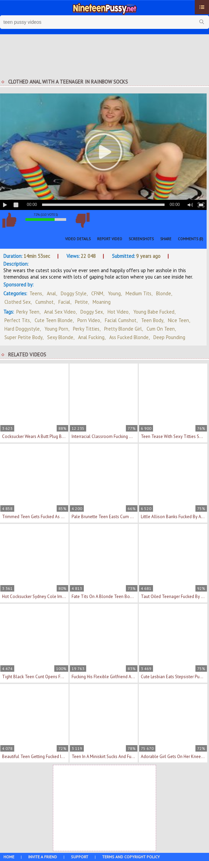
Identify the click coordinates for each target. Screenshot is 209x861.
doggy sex (91, 312)
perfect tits (17, 320)
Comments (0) (190, 238)
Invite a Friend (42, 856)
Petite (81, 302)
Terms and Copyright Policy (131, 856)
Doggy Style (74, 293)
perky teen (27, 312)
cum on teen (161, 329)
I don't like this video (82, 220)
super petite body (23, 337)
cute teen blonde (54, 320)
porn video (88, 320)
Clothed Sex (17, 302)
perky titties (86, 329)
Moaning (102, 302)
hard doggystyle (22, 329)
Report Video (109, 238)
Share (165, 238)
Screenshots (141, 238)
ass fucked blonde (129, 337)
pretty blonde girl (123, 329)
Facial (64, 302)
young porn (56, 329)
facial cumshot (120, 320)
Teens (36, 293)
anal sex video (60, 312)
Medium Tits (138, 293)
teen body (152, 320)
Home (8, 856)
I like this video (9, 220)
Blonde (163, 293)
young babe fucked (153, 312)
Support (79, 856)
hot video (118, 312)
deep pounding (169, 337)
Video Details (78, 238)
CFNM (97, 293)
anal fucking (91, 337)
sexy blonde (60, 337)
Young (114, 293)
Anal (51, 293)
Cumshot (44, 302)
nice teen (178, 320)
